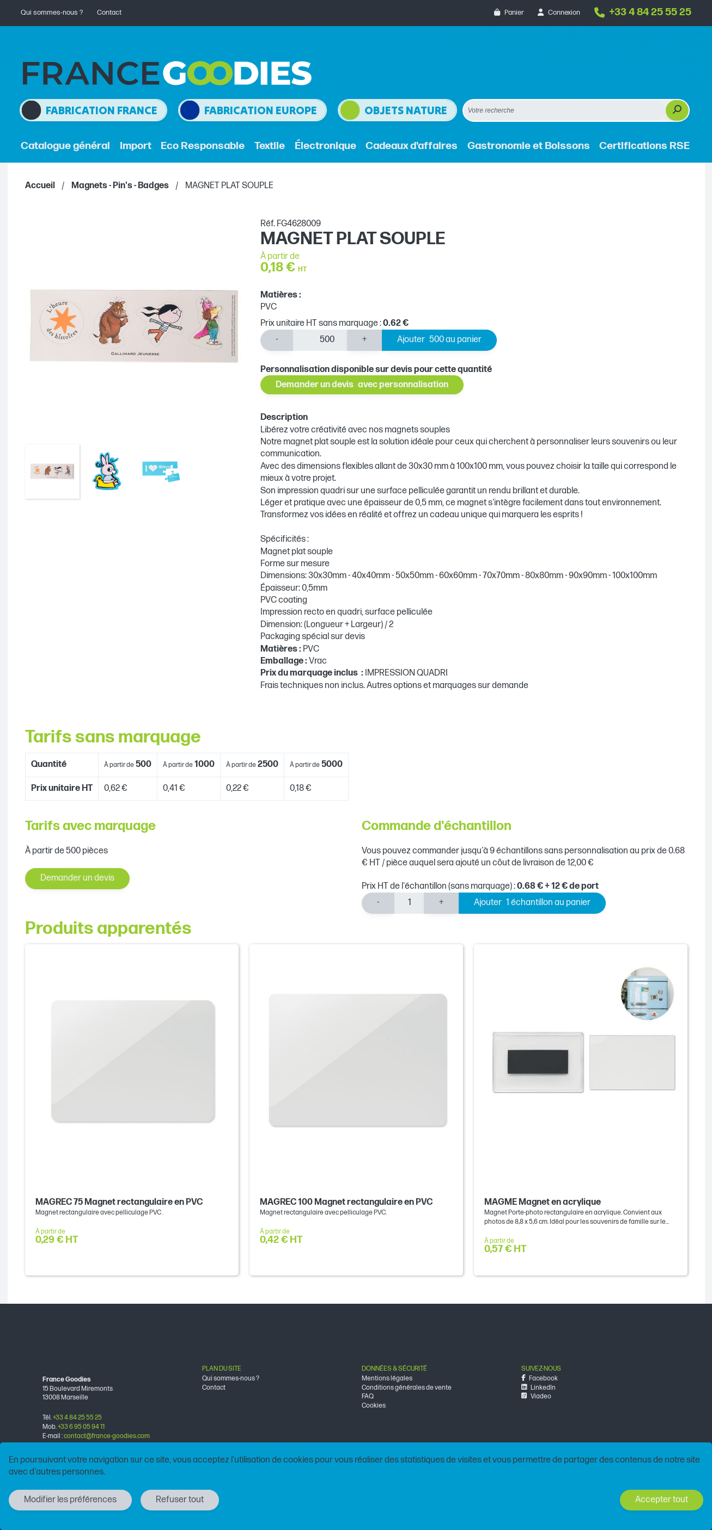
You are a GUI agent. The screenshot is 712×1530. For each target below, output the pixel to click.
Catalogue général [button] (65, 146)
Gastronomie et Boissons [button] (528, 146)
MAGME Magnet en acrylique (542, 1202)
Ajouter (439, 340)
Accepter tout (661, 1500)
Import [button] (135, 146)
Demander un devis (362, 385)
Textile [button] (269, 146)
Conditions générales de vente (407, 1388)
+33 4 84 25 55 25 (642, 12)
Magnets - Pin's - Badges (120, 186)
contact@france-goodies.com (107, 1436)
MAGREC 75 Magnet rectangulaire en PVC (119, 1202)
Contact (109, 12)
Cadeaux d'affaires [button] (412, 146)
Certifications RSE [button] (644, 146)
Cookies (374, 1406)
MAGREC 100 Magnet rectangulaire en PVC (346, 1202)
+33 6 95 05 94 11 (81, 1427)
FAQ (368, 1396)
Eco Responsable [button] (203, 146)
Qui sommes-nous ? (52, 12)
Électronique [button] (325, 146)
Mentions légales (387, 1378)
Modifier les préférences (70, 1500)
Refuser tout (180, 1500)
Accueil (40, 186)
